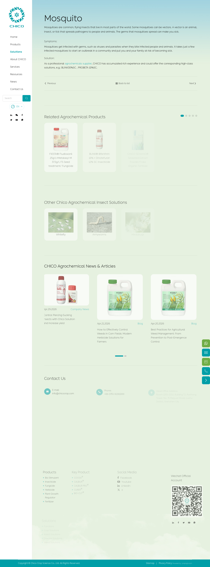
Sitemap (150, 563)
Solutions (16, 51)
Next (192, 83)
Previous (50, 83)
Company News (78, 309)
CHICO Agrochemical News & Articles (79, 266)
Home (13, 36)
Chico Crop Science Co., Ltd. (45, 563)
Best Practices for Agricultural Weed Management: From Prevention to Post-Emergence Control (167, 335)
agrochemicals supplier (78, 63)
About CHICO (18, 59)
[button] (182, 116)
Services (15, 66)
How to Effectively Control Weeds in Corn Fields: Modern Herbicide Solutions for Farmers (112, 335)
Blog (138, 323)
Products (15, 44)
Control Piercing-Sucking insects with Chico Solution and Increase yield (57, 319)
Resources (16, 74)
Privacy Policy (165, 563)
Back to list (122, 83)
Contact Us (16, 89)
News (13, 81)
